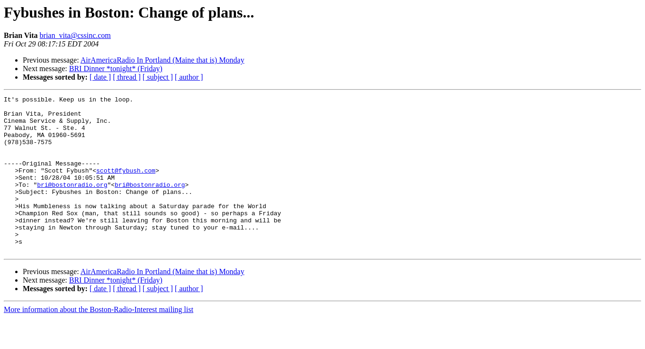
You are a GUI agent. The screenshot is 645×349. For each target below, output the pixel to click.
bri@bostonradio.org (72, 203)
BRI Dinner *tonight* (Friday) (116, 68)
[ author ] (189, 77)
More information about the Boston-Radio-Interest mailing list (98, 341)
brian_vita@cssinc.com (75, 35)
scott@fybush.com (125, 186)
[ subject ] (158, 77)
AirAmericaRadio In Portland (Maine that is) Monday (163, 60)
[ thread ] (127, 77)
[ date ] (100, 77)
